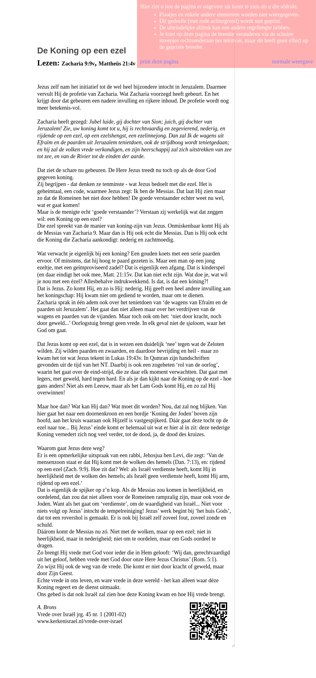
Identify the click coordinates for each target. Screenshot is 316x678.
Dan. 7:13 (186, 462)
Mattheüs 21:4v (117, 64)
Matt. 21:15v (117, 275)
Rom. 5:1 (203, 559)
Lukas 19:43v (126, 358)
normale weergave (292, 61)
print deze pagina (159, 61)
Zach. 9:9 (75, 469)
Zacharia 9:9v (78, 64)
